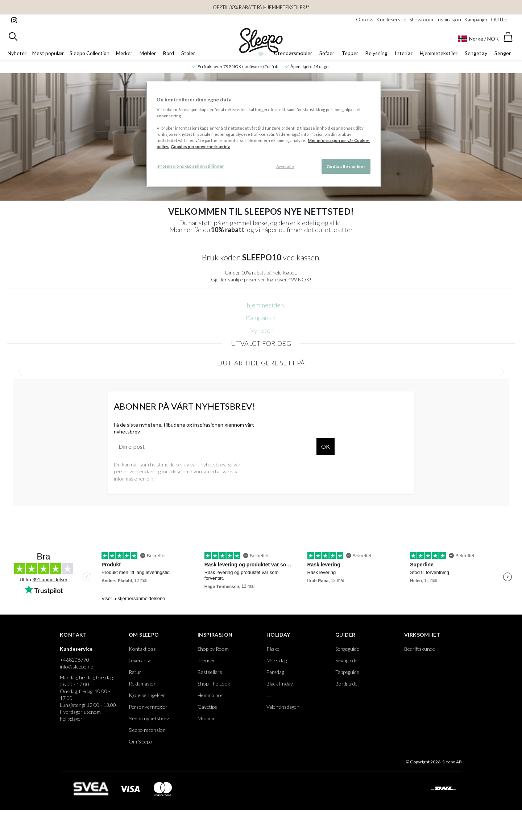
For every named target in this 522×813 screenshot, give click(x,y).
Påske (272, 649)
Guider (345, 635)
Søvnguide (346, 660)
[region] (263, 134)
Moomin (207, 718)
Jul (269, 695)
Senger (502, 53)
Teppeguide (347, 672)
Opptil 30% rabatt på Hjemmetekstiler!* (261, 7)
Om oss (364, 19)
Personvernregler (148, 707)
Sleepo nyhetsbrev (149, 718)
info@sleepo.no (77, 666)
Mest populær (48, 53)
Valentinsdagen (282, 707)
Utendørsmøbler (293, 53)
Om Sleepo (144, 635)
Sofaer (326, 53)
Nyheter (17, 53)
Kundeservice (391, 19)
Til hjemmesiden (261, 305)
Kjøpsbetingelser (147, 695)
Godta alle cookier (346, 166)
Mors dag (276, 660)
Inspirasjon (448, 19)
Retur (135, 672)
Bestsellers (210, 672)
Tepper (349, 53)
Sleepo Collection (89, 53)
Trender (206, 660)
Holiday (278, 635)
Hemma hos (211, 695)
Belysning (376, 53)
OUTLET (501, 19)
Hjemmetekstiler (438, 53)
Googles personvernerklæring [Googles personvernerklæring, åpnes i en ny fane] (200, 146)
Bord (168, 53)
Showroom (421, 19)
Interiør (404, 53)
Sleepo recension (147, 730)
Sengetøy (476, 53)
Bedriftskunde (419, 649)
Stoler (188, 53)
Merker (124, 53)
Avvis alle (285, 166)
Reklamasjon (143, 683)
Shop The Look (214, 683)
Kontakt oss (142, 649)
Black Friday (279, 683)
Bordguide (346, 683)
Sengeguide (347, 649)
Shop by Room (213, 649)
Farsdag (275, 672)
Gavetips (207, 707)
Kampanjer (476, 19)
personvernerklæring (137, 471)
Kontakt (73, 635)
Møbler (148, 53)
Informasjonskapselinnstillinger (190, 166)
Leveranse (140, 660)
